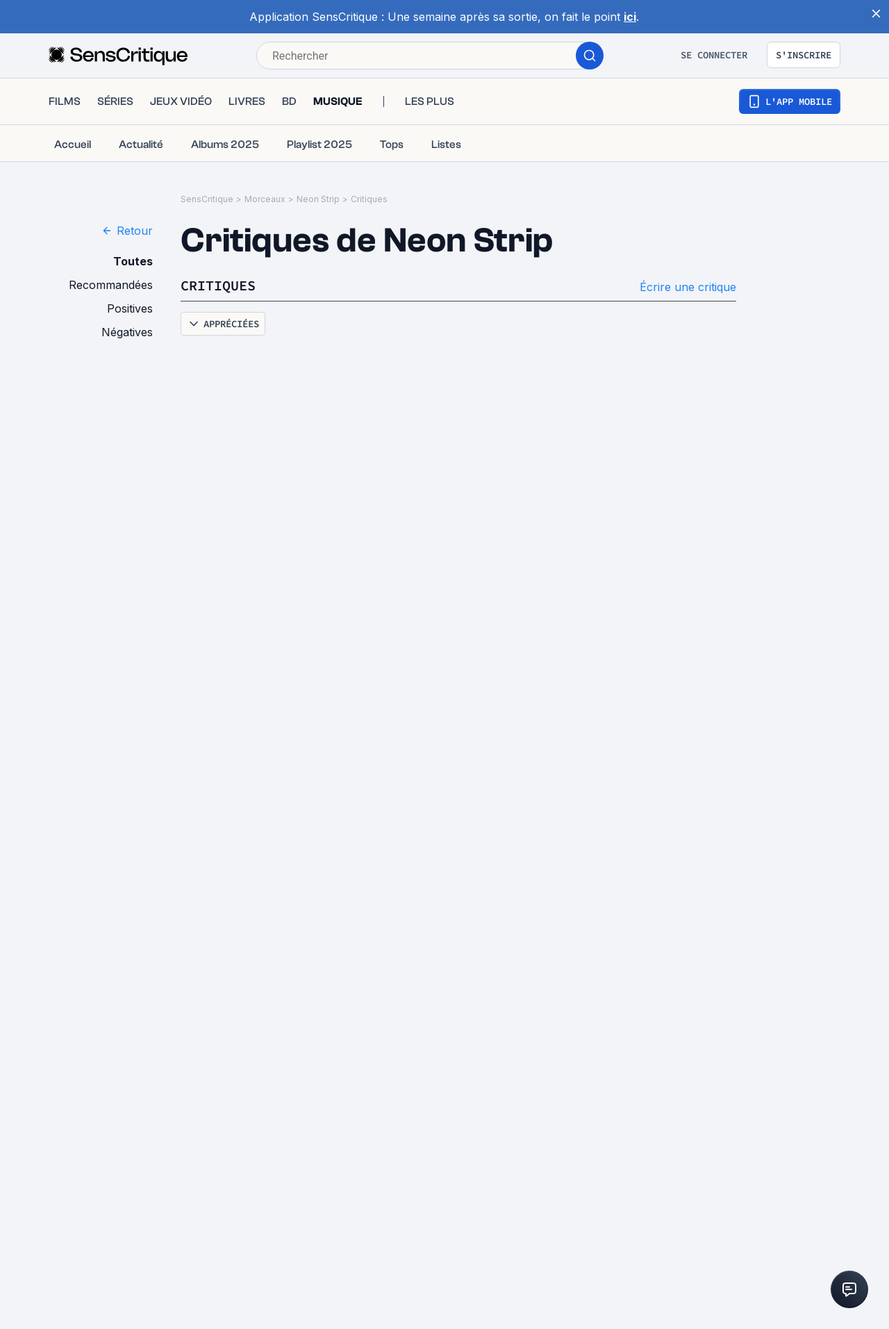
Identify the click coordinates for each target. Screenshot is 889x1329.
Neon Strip (318, 199)
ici (630, 17)
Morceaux (264, 199)
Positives (130, 308)
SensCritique (207, 199)
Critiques (369, 199)
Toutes (133, 261)
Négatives (127, 332)
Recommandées (111, 285)
